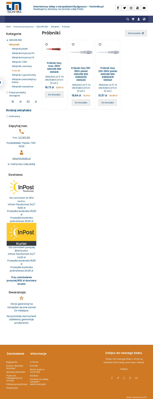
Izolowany (13, 116)
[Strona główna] (14, 7)
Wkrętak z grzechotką (24, 74)
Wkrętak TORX (19, 61)
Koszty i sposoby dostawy (14, 365)
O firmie (34, 360)
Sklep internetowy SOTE (136, 396)
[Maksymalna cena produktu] (28, 102)
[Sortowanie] (136, 33)
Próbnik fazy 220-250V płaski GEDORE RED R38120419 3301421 (107, 74)
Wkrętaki (14, 44)
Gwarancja (12, 386)
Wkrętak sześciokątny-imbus (24, 81)
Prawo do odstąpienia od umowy (14, 377)
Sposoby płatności (15, 370)
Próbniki (16, 70)
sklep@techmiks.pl (21, 158)
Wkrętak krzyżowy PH (23, 53)
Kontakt (34, 364)
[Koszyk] (133, 19)
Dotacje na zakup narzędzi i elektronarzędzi (39, 381)
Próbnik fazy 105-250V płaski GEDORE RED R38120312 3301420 (81, 74)
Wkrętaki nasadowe (22, 86)
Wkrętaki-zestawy (22, 66)
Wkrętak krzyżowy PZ (23, 57)
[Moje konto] (138, 19)
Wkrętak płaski (20, 48)
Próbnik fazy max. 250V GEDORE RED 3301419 (54, 68)
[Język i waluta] (144, 19)
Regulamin (11, 360)
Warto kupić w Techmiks (37, 369)
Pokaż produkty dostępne (16, 94)
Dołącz (124, 368)
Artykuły (34, 374)
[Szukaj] (127, 19)
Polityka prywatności (17, 382)
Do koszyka (54, 94)
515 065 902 (24, 137)
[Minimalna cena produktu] (12, 102)
